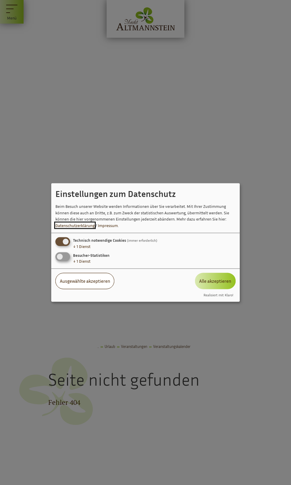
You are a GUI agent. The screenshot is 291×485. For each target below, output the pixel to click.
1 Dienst (81, 246)
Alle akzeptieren (215, 281)
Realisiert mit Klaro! (218, 295)
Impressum (108, 225)
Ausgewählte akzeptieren (85, 281)
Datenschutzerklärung (75, 225)
